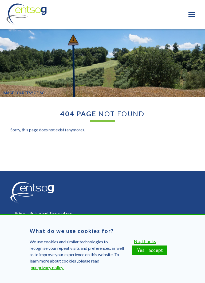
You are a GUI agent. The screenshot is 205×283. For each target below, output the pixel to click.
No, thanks (145, 244)
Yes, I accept (150, 253)
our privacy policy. (47, 270)
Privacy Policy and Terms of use (43, 213)
